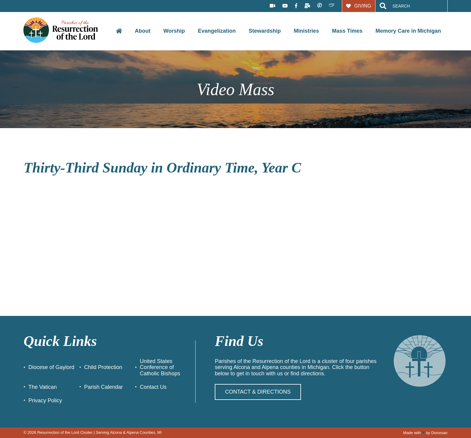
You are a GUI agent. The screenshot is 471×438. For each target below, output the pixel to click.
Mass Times (347, 31)
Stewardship (265, 31)
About (142, 31)
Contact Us (153, 387)
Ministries (306, 31)
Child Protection (103, 367)
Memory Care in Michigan (408, 31)
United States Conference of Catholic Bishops (160, 367)
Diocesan (439, 432)
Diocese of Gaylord (51, 367)
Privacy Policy (45, 401)
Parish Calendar (103, 387)
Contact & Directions (257, 392)
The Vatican (42, 387)
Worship (174, 31)
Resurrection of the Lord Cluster (65, 432)
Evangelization (217, 31)
